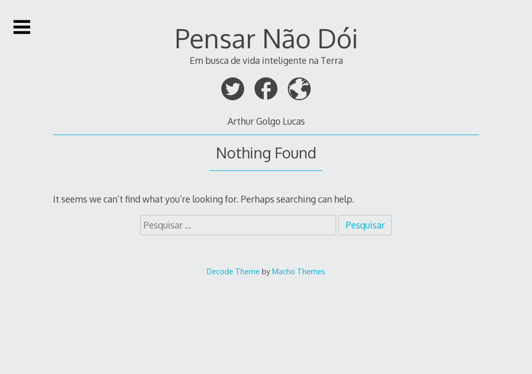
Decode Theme (233, 271)
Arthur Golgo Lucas (266, 121)
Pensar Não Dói (266, 38)
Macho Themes (298, 271)
